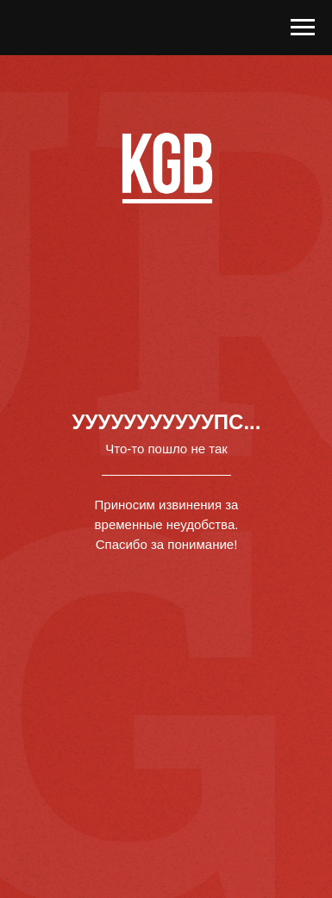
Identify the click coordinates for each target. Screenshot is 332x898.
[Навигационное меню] (303, 27)
